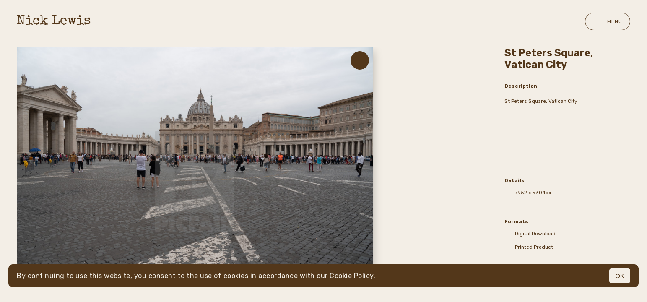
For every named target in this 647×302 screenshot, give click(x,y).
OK (619, 275)
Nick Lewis (54, 22)
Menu (607, 21)
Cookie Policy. (352, 276)
